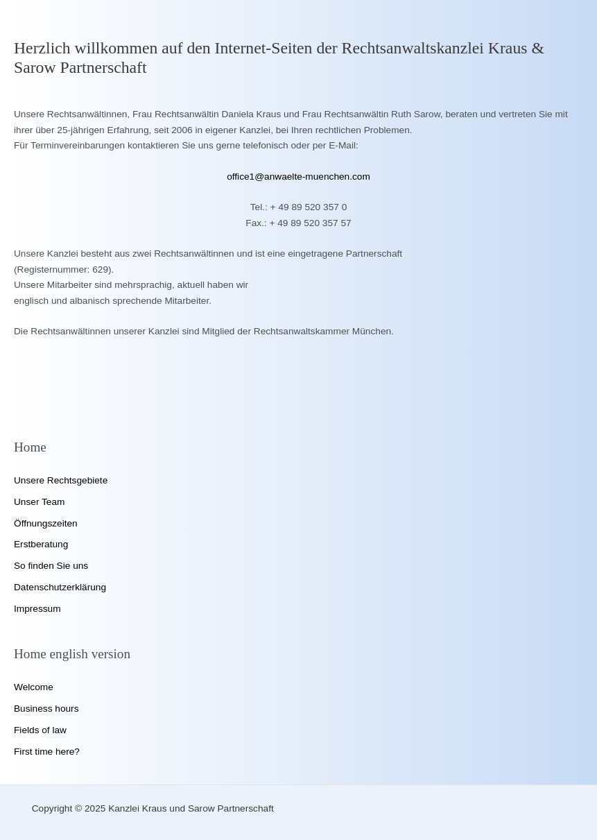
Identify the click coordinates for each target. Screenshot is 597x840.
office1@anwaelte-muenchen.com (298, 176)
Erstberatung (41, 544)
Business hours (46, 708)
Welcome (33, 687)
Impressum (37, 608)
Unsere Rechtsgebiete (60, 480)
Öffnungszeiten (46, 523)
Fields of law (40, 730)
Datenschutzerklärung (60, 587)
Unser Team (39, 502)
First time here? (47, 751)
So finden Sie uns (51, 565)
